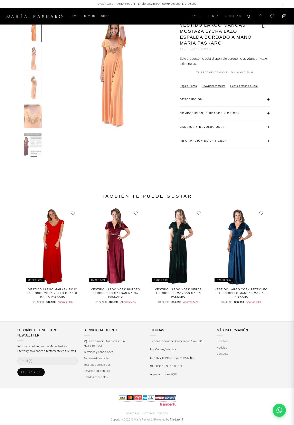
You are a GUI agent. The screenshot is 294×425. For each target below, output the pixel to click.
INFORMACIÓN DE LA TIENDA (203, 140)
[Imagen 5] (33, 145)
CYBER (197, 16)
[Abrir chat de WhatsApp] (279, 410)
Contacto (222, 353)
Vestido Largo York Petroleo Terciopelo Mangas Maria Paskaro (241, 293)
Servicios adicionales (97, 370)
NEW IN (89, 16)
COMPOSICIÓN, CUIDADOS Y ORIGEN (210, 113)
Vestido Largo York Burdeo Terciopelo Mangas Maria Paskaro (115, 293)
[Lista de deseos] (272, 16)
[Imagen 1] (33, 30)
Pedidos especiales (96, 377)
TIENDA (213, 16)
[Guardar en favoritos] (264, 26)
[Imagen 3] (33, 87)
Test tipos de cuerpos (97, 364)
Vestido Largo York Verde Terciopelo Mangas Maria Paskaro (178, 293)
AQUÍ (99, 345)
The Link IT (176, 419)
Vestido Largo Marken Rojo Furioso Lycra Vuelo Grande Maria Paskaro (52, 293)
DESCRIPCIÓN (191, 99)
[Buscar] (249, 16)
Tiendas (162, 413)
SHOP (105, 16)
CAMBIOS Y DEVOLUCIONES (202, 127)
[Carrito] (284, 16)
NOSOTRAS (233, 16)
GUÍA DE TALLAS (257, 58)
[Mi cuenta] (260, 16)
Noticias (222, 347)
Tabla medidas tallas (97, 358)
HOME (74, 16)
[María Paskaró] (34, 16)
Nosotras (133, 413)
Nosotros (222, 341)
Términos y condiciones (98, 352)
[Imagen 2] (33, 59)
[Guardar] (73, 213)
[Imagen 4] (33, 116)
